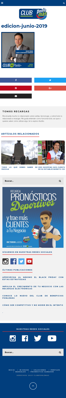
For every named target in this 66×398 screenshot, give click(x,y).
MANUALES (21, 372)
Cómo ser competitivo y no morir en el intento (32, 305)
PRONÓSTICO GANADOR (42, 372)
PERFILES (55, 370)
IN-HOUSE (24, 370)
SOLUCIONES (40, 370)
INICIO (11, 370)
